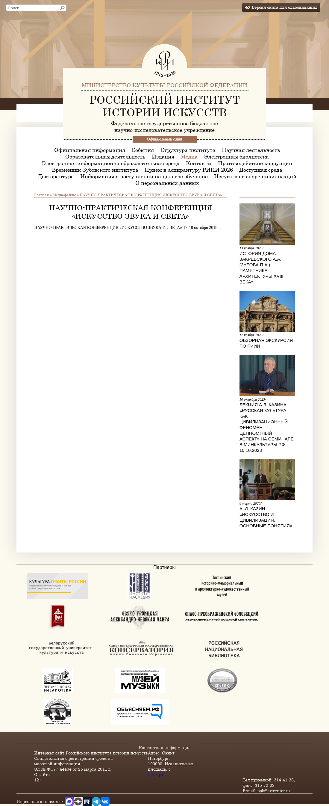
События (142, 150)
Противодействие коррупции (255, 163)
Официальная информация (89, 150)
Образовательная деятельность (105, 156)
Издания (163, 156)
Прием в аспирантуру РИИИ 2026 (189, 169)
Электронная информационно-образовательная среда (111, 163)
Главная (41, 194)
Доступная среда (260, 169)
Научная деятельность (251, 150)
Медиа (189, 156)
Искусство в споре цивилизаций (255, 176)
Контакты (199, 163)
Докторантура (56, 176)
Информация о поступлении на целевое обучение (144, 176)
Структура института (188, 150)
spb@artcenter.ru (274, 790)
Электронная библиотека (236, 156)
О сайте (42, 774)
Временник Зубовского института (95, 169)
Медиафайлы (64, 194)
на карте (157, 774)
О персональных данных (167, 182)
